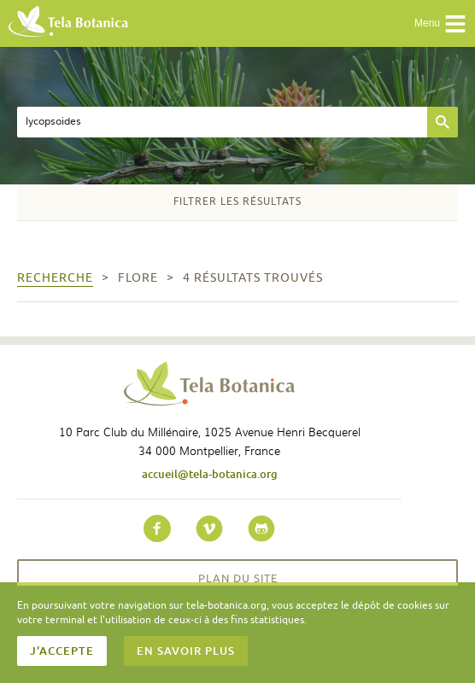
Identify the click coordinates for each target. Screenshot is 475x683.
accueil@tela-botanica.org (210, 474)
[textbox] (222, 122)
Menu (440, 24)
